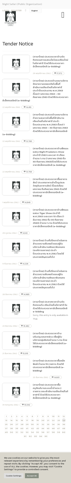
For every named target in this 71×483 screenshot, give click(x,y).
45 (48, 428)
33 (48, 424)
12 (64, 416)
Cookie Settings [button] (13, 475)
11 (58, 416)
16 (22, 420)
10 (53, 416)
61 (25, 436)
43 (37, 428)
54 (32, 432)
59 (58, 432)
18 (32, 420)
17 (27, 420)
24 (64, 420)
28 (22, 424)
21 (48, 420)
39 (17, 428)
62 (30, 436)
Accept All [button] (32, 475)
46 (53, 428)
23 (58, 420)
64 (40, 436)
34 (53, 424)
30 (32, 424)
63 (35, 436)
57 (48, 432)
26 (11, 424)
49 (6, 432)
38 (11, 428)
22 (53, 420)
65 (46, 436)
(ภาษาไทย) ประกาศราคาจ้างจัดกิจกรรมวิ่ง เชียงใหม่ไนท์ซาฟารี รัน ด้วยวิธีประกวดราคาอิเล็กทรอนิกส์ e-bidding (50, 306)
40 (21, 428)
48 (63, 428)
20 (42, 420)
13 (6, 420)
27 (17, 424)
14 (11, 420)
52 (22, 432)
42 (32, 428)
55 (37, 432)
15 (17, 420)
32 (43, 424)
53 (27, 432)
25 (6, 424)
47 (58, 428)
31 (38, 424)
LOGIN (5, 10)
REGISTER (16, 10)
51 (17, 432)
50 (11, 432)
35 (58, 424)
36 (64, 424)
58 (53, 432)
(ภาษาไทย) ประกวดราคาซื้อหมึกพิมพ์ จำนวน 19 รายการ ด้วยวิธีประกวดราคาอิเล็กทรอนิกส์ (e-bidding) (49, 365)
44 (43, 428)
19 (37, 420)
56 (43, 432)
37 (6, 428)
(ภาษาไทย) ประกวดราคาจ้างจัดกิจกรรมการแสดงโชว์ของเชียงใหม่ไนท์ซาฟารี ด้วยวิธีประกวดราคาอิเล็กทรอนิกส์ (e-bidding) (50, 61)
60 (63, 432)
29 (27, 424)
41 (27, 428)
